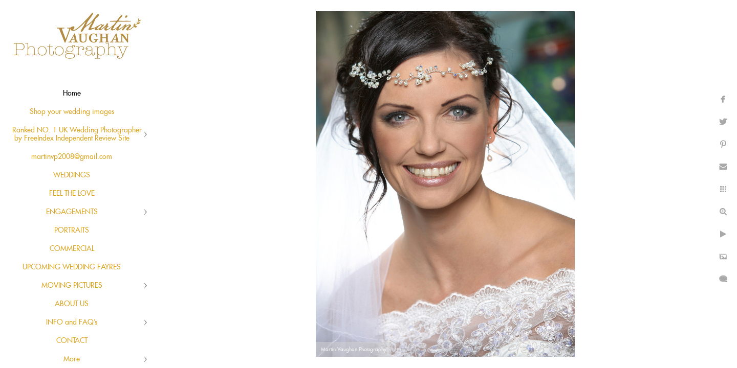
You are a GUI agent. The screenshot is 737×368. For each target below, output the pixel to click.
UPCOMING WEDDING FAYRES (72, 267)
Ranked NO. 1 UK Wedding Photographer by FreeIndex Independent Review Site (77, 134)
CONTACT (72, 341)
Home (72, 93)
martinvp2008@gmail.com (71, 157)
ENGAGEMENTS (72, 212)
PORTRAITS (71, 230)
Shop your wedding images (72, 112)
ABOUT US (72, 304)
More (71, 359)
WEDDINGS (71, 175)
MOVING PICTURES (71, 286)
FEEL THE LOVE (72, 194)
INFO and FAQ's (71, 322)
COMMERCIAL (72, 249)
